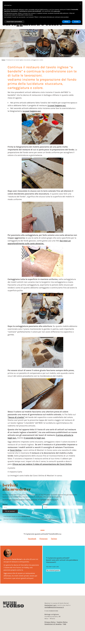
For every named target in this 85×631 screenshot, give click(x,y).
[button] (32, 540)
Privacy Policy (26, 518)
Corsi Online (15, 452)
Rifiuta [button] (66, 21)
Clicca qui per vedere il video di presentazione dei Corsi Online (42, 466)
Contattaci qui (50, 605)
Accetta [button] (76, 21)
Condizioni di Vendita (53, 624)
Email (45, 506)
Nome (5, 506)
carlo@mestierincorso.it (54, 607)
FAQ (64, 624)
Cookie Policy (62, 622)
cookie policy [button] (56, 11)
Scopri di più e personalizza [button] (14, 21)
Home (3, 61)
